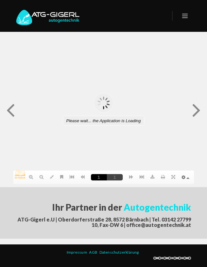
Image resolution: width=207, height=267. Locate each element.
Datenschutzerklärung (120, 252)
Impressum (78, 252)
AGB (94, 252)
